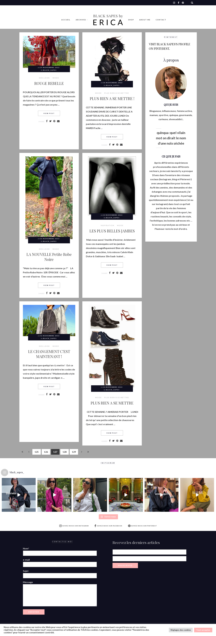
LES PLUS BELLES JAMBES (112, 230)
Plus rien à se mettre (116, 93)
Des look (44, 78)
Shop (131, 20)
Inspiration (107, 225)
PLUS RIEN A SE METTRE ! (112, 98)
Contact (161, 20)
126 (46, 451)
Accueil (65, 20)
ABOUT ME (144, 20)
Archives (81, 20)
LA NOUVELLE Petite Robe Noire (49, 257)
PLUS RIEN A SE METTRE (112, 402)
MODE (56, 78)
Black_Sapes (50, 70)
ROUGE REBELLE (49, 83)
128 (65, 451)
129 (74, 451)
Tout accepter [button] (203, 630)
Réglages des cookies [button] (181, 630)
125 (37, 451)
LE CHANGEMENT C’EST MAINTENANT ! (49, 354)
